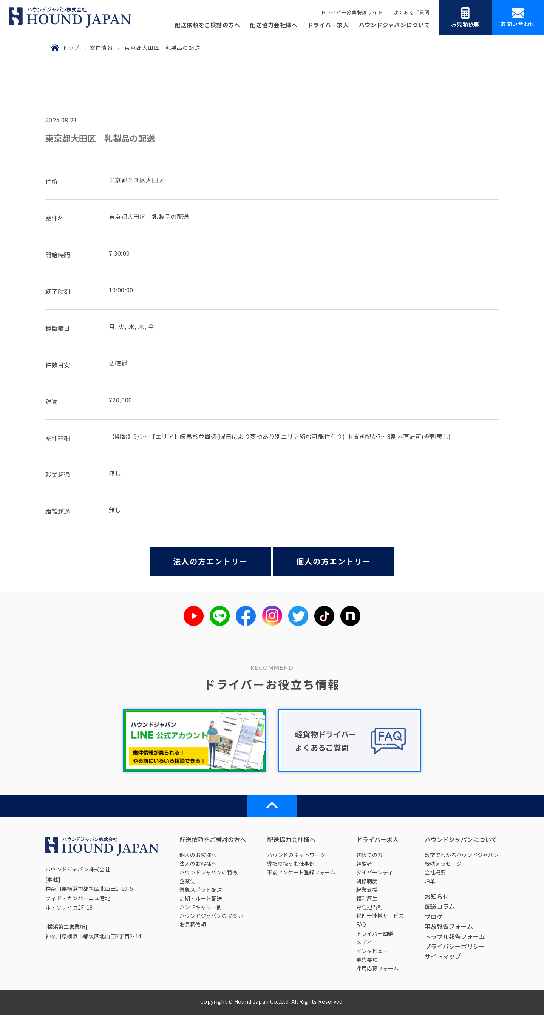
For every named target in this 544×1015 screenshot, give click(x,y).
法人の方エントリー (210, 561)
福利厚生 (366, 898)
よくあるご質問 (412, 12)
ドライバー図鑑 (374, 933)
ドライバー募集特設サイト (352, 12)
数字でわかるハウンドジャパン (462, 855)
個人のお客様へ (197, 855)
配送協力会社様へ (274, 25)
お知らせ (437, 896)
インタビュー (372, 951)
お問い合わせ (518, 18)
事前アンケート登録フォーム (301, 872)
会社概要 (435, 872)
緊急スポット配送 (200, 889)
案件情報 (101, 47)
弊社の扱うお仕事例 (291, 863)
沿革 (430, 881)
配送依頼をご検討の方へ (207, 25)
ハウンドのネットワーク (296, 855)
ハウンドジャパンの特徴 (208, 872)
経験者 (364, 863)
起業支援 (366, 889)
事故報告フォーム (449, 926)
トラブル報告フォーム (455, 936)
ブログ (434, 916)
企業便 (187, 881)
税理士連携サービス (380, 915)
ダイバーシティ (374, 872)
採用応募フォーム (377, 968)
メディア (366, 942)
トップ (71, 47)
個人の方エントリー (333, 561)
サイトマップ (443, 956)
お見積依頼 (465, 17)
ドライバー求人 (328, 25)
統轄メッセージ (443, 863)
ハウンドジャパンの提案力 (211, 915)
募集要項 (366, 959)
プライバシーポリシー (455, 946)
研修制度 (366, 881)
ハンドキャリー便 (200, 907)
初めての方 (369, 855)
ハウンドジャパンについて (394, 25)
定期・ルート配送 (200, 898)
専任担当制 (369, 907)
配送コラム (440, 906)
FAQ (361, 924)
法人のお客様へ (197, 863)
